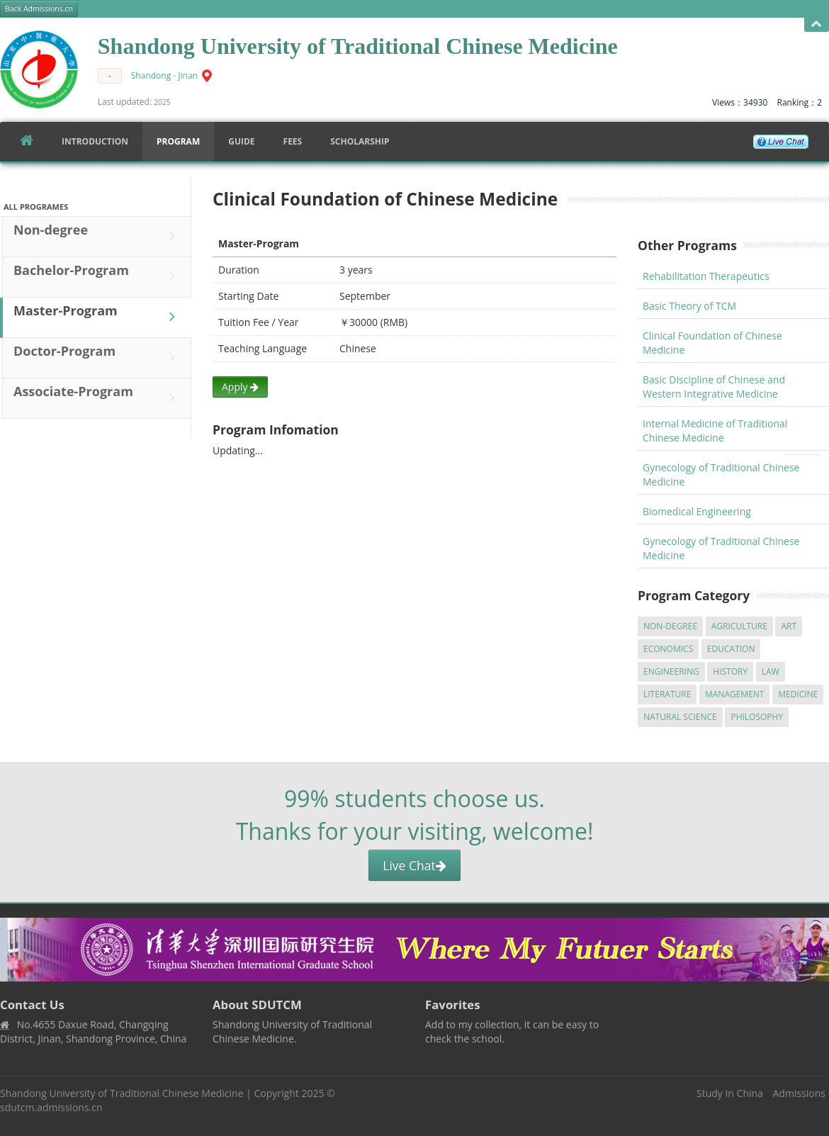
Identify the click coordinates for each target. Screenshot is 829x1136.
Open (816, 24)
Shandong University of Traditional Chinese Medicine (122, 1093)
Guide (241, 141)
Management (735, 694)
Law (770, 671)
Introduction (95, 141)
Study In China (730, 1093)
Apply (240, 386)
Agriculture (739, 626)
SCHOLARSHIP (359, 141)
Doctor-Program (97, 357)
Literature (667, 694)
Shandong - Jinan (164, 75)
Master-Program (97, 317)
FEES (293, 141)
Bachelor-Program (97, 276)
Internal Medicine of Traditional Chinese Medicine (715, 430)
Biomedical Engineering (697, 511)
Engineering (671, 671)
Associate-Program (97, 397)
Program (178, 141)
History (730, 671)
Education (731, 649)
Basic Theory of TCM (689, 306)
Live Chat (414, 865)
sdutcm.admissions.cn (51, 1107)
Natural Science (680, 717)
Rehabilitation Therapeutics (706, 276)
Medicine (798, 694)
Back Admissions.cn (39, 8)
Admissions (799, 1093)
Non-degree (97, 236)
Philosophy (757, 717)
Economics (668, 649)
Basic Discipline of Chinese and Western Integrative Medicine (714, 386)
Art (788, 626)
